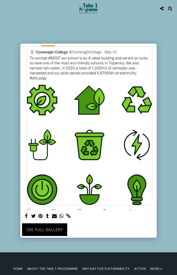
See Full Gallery (45, 229)
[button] (6, 8)
